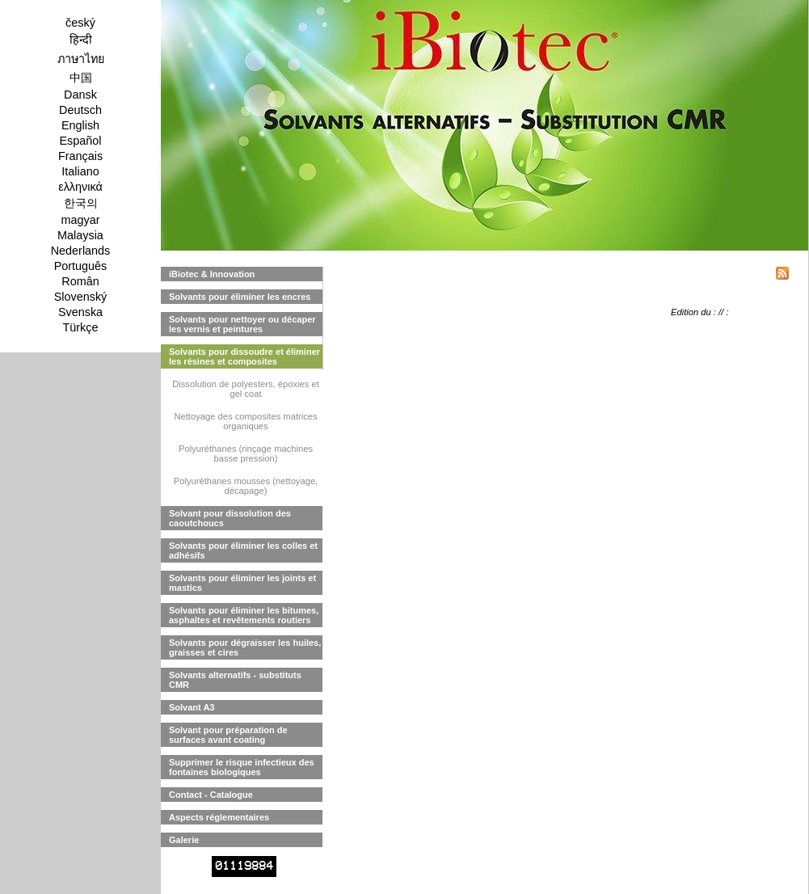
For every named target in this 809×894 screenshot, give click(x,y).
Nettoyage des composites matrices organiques (245, 421)
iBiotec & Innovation (212, 274)
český (80, 22)
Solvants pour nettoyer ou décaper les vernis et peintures (242, 324)
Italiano (80, 171)
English (80, 125)
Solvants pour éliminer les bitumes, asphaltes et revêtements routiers (243, 615)
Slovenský (80, 296)
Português (80, 265)
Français (80, 156)
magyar (80, 219)
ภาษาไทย (80, 59)
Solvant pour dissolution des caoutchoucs (230, 518)
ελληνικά (80, 186)
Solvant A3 (191, 707)
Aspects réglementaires (219, 817)
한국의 (81, 202)
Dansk (80, 94)
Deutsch (80, 109)
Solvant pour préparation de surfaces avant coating (228, 734)
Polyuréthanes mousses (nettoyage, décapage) (246, 485)
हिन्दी (81, 39)
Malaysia (80, 235)
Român (80, 281)
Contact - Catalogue (211, 794)
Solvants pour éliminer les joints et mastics (242, 582)
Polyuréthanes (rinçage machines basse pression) (246, 453)
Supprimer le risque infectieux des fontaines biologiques (241, 767)
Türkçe (81, 327)
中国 (81, 77)
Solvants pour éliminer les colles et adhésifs (243, 550)
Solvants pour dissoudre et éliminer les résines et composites (244, 356)
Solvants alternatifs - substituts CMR (235, 679)
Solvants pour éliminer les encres (239, 297)
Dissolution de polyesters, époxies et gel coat (245, 389)
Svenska (80, 312)
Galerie (184, 840)
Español (80, 140)
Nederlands (81, 250)
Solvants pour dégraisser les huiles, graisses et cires (245, 647)
